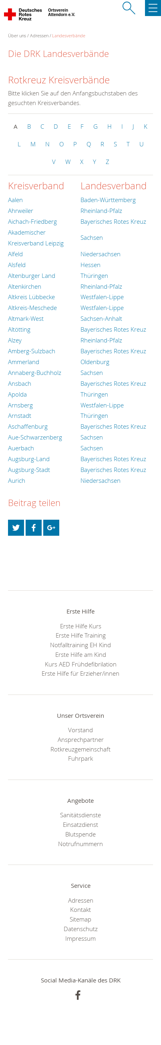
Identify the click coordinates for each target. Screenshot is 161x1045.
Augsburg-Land (29, 459)
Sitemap (80, 919)
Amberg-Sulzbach (31, 351)
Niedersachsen (100, 254)
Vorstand (80, 730)
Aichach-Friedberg (32, 221)
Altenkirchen (24, 286)
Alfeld (15, 254)
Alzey (15, 340)
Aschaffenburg (28, 426)
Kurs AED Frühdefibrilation (81, 664)
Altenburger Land (31, 275)
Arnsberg (20, 405)
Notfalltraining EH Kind (80, 645)
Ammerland (23, 362)
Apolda (17, 394)
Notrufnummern (80, 844)
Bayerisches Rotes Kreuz (113, 221)
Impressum (80, 938)
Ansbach (19, 383)
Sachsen (91, 237)
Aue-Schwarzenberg (35, 437)
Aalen (15, 200)
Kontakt (80, 909)
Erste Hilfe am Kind (80, 654)
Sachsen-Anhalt (101, 318)
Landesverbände (68, 35)
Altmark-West (26, 318)
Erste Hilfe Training (81, 635)
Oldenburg (94, 362)
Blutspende (80, 834)
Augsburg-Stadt (29, 470)
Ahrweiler (20, 211)
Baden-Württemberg (108, 200)
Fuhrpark (80, 758)
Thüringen (94, 275)
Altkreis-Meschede (32, 308)
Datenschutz (81, 929)
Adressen (39, 35)
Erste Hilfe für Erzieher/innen (80, 673)
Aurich (16, 480)
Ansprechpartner (81, 739)
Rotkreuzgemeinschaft (80, 749)
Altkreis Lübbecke (31, 297)
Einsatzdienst (80, 824)
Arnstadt (19, 415)
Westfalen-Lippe (102, 297)
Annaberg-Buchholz (34, 373)
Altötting (19, 329)
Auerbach (21, 448)
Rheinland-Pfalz (101, 211)
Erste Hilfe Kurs (80, 626)
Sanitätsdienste (80, 815)
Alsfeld (17, 265)
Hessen (90, 265)
